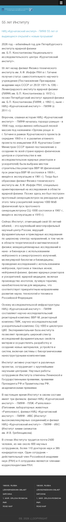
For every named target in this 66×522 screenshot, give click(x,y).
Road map (7, 506)
